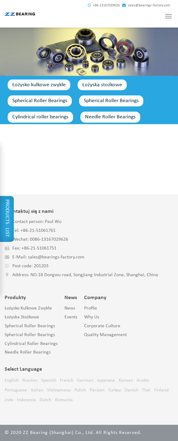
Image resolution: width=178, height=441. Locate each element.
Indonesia (26, 400)
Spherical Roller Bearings (39, 101)
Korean (126, 380)
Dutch (45, 400)
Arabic (143, 380)
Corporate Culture (102, 326)
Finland (161, 390)
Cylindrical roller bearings (40, 117)
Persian (97, 390)
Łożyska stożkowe (102, 85)
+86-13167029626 (104, 5)
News (69, 308)
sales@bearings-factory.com (146, 5)
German (85, 380)
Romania (64, 400)
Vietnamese (59, 390)
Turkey (114, 390)
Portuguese (16, 390)
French (66, 380)
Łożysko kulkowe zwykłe (39, 85)
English (12, 380)
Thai (146, 390)
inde (9, 400)
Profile (90, 308)
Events (70, 317)
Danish (131, 390)
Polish (80, 390)
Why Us (91, 317)
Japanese (106, 380)
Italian (37, 390)
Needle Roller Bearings (110, 117)
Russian (29, 380)
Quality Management (105, 334)
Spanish (48, 380)
